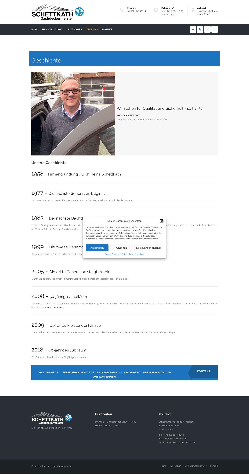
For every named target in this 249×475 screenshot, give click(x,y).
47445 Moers (166, 430)
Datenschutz (127, 254)
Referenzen (75, 29)
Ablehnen (121, 247)
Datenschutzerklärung (195, 467)
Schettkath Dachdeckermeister (177, 422)
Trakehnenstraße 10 (170, 426)
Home (34, 29)
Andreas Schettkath (129, 115)
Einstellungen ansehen (149, 247)
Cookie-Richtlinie (112, 254)
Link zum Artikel (55, 307)
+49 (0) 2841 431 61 (136, 11)
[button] (161, 221)
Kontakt (107, 29)
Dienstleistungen (53, 29)
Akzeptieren (97, 247)
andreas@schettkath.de (181, 443)
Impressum (175, 467)
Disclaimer (139, 254)
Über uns (92, 29)
